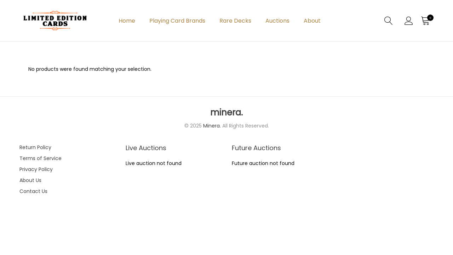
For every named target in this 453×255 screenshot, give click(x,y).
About (312, 21)
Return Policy (35, 147)
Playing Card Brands (177, 21)
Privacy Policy (36, 169)
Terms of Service (40, 158)
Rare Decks (235, 21)
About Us (30, 180)
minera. (226, 112)
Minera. (212, 125)
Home (127, 21)
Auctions (277, 21)
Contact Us (33, 191)
